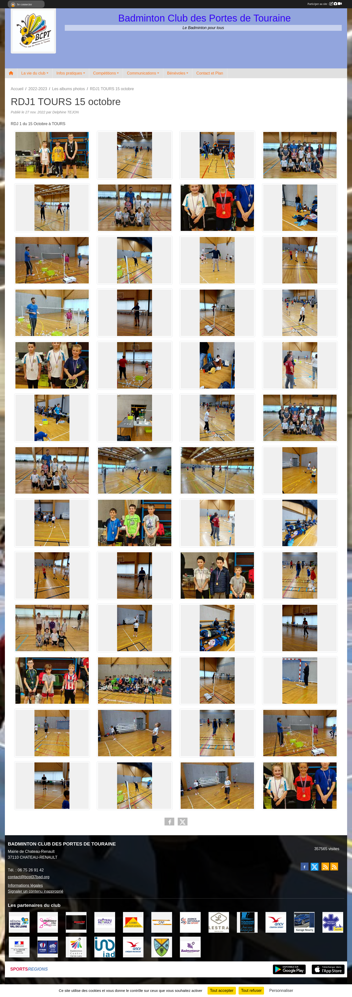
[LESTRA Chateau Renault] (219, 922)
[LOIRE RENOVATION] (133, 922)
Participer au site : (325, 4)
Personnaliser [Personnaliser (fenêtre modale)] (281, 990)
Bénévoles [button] (176, 73)
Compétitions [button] (104, 73)
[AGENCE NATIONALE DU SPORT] (190, 922)
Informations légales (25, 885)
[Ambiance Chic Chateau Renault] (47, 922)
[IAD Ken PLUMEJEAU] (104, 947)
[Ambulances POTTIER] (332, 922)
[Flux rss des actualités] (325, 866)
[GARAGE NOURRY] (304, 922)
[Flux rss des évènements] (334, 866)
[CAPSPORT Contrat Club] (161, 922)
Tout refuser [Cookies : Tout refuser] (251, 990)
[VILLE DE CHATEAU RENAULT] (104, 922)
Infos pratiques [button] (69, 73)
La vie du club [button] (33, 73)
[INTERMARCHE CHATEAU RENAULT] (76, 922)
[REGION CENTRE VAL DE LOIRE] (19, 922)
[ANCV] (275, 922)
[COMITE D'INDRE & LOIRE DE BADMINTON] (190, 947)
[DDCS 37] (19, 947)
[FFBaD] (47, 947)
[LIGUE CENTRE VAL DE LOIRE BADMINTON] (76, 947)
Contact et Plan (209, 73)
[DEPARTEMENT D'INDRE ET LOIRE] (247, 922)
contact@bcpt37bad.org (28, 877)
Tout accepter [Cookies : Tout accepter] (221, 990)
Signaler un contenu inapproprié (35, 891)
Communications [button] (141, 73)
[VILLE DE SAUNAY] (161, 947)
